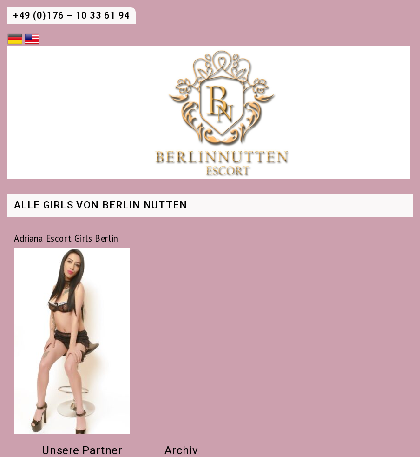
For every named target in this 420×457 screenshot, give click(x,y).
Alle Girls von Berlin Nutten (101, 206)
